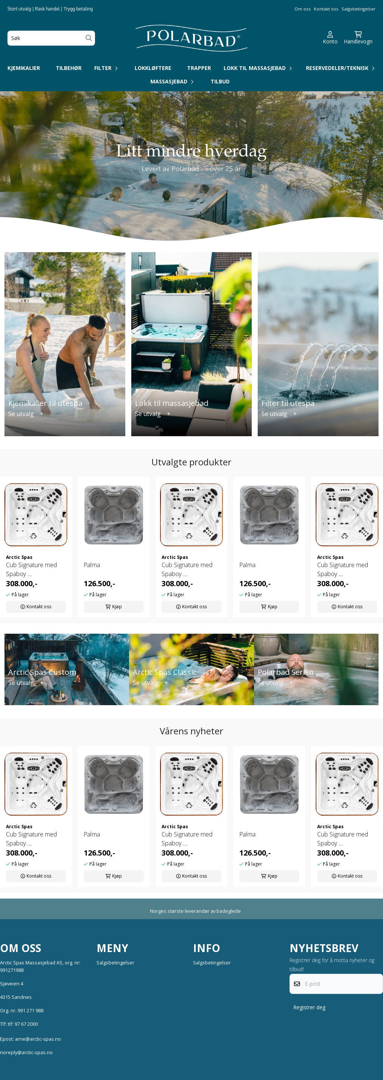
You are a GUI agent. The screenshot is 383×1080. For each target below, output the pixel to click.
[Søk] (51, 38)
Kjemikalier (23, 67)
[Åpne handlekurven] (358, 38)
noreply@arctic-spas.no (26, 1052)
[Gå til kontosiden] (330, 38)
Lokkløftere (153, 67)
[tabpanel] (36, 547)
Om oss (302, 9)
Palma (92, 565)
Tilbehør (69, 67)
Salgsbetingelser (358, 9)
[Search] (89, 38)
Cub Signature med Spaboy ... (31, 569)
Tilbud (220, 81)
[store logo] (191, 38)
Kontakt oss (326, 9)
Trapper (199, 67)
